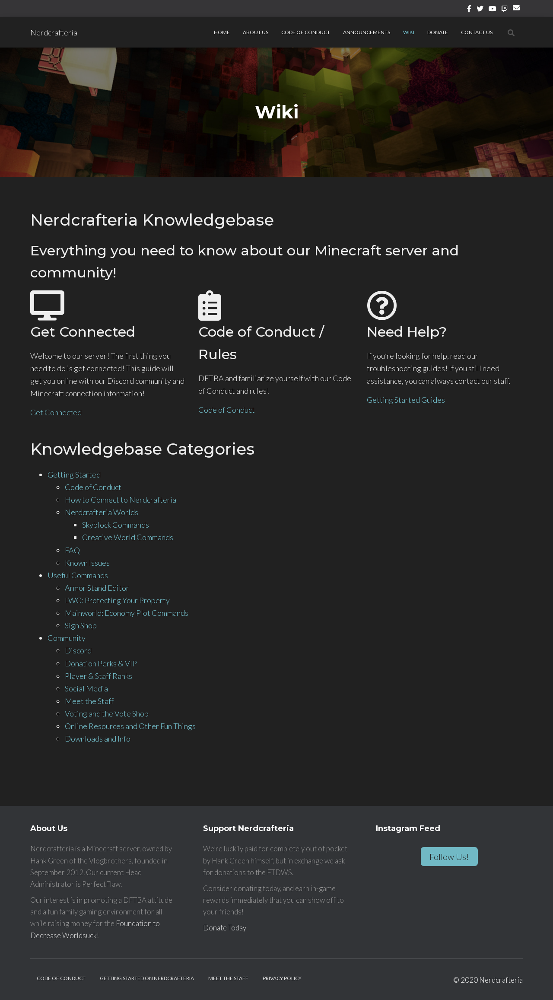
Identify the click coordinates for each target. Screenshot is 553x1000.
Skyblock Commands (115, 524)
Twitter (480, 10)
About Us (255, 32)
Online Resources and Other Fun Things (130, 726)
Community (67, 638)
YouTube (492, 10)
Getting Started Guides (406, 399)
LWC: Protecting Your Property (117, 600)
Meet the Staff (89, 701)
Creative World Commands (127, 537)
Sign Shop (81, 625)
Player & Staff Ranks (98, 676)
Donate (437, 32)
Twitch (505, 10)
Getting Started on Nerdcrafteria (147, 978)
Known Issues (87, 562)
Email (518, 11)
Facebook (469, 10)
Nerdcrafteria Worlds (101, 512)
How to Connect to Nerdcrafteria (120, 499)
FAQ (72, 550)
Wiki (408, 32)
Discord (78, 650)
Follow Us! (449, 856)
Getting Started (74, 474)
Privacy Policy (282, 978)
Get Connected (56, 412)
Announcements (366, 32)
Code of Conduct (305, 32)
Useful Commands (78, 575)
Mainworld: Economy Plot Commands (126, 613)
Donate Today (224, 927)
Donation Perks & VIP (101, 663)
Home (222, 32)
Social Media (86, 688)
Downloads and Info (97, 738)
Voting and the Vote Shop (107, 713)
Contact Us (477, 32)
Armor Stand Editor (97, 587)
